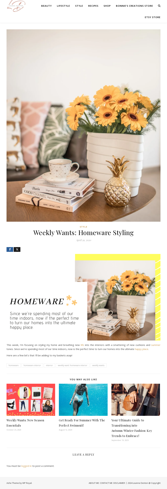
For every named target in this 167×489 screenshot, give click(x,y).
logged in (26, 465)
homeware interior (32, 365)
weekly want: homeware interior (72, 365)
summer (155, 345)
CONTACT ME (106, 483)
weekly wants (98, 365)
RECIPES (93, 5)
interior (49, 365)
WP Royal (27, 483)
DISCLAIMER (119, 483)
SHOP (107, 5)
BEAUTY (46, 5)
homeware (14, 365)
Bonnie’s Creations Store (134, 5)
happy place (141, 349)
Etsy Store (152, 17)
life (82, 345)
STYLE (79, 5)
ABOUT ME (94, 483)
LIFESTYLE (63, 5)
